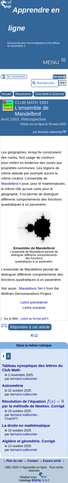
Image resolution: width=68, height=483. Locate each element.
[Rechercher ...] (44, 83)
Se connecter (16, 76)
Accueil (6, 94)
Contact (32, 460)
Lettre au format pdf (33, 318)
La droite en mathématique (26, 425)
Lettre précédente (34, 302)
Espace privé (51, 460)
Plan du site (13, 460)
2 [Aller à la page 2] (8, 356)
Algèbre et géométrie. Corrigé (28, 441)
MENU (51, 62)
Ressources (23, 94)
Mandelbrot (9, 183)
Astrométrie (12, 385)
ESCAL (37, 480)
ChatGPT (11, 418)
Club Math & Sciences (49, 94)
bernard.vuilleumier (50, 131)
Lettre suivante (34, 307)
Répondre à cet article (30, 327)
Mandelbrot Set (31, 288)
